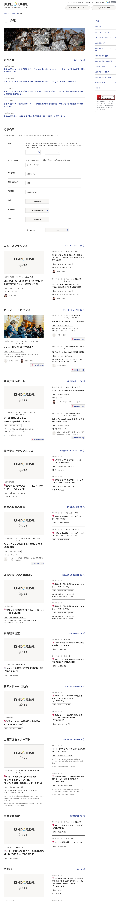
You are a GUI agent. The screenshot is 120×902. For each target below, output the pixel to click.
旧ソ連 (18, 412)
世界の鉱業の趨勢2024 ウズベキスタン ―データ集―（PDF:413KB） (68, 534)
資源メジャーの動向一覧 (73, 686)
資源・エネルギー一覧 (76, 8)
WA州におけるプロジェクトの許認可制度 (68, 390)
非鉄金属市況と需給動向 (17, 617)
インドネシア (25, 341)
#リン (36, 355)
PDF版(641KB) (37, 365)
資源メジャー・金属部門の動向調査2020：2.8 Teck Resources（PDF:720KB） (67, 698)
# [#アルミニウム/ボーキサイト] (22, 357)
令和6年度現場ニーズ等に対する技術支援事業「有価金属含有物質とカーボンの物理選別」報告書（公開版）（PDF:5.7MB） (68, 882)
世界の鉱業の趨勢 (15, 551)
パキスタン (67, 318)
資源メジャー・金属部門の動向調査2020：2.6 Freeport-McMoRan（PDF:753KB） (67, 717)
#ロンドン (74, 331)
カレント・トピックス (16, 351)
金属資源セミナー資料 (16, 787)
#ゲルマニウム (70, 359)
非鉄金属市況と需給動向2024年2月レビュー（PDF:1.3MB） (68, 607)
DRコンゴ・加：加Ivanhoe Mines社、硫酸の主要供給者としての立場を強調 (23, 282)
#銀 (11, 790)
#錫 (53, 361)
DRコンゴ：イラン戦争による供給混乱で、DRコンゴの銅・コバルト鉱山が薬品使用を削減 (68, 257)
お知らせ (98, 27)
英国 (65, 349)
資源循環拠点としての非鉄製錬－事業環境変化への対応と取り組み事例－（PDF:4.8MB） (68, 779)
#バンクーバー (62, 429)
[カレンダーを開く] (39, 152)
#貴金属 (21, 429)
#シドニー (61, 398)
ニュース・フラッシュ (16, 288)
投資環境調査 (14, 675)
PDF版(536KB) (78, 370)
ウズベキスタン (74, 513)
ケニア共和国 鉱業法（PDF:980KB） (68, 842)
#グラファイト (15, 431)
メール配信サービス (88, 3)
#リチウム (65, 294)
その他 (60, 890)
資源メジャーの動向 (16, 729)
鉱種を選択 (37, 201)
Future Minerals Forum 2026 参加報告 (68, 321)
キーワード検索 (13, 160)
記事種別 (11, 191)
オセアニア (31, 412)
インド (71, 316)
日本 (78, 316)
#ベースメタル (11, 429)
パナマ (66, 415)
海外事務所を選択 (37, 210)
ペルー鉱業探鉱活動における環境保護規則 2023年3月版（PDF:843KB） (24, 852)
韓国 (70, 413)
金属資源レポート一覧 (74, 381)
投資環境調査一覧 (75, 633)
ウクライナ (24, 412)
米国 (69, 281)
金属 (6, 288)
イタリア (81, 346)
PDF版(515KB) (78, 339)
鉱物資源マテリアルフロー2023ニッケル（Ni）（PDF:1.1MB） (23, 487)
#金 (17, 429)
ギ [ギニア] (22, 343)
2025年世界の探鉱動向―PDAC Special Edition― (17, 420)
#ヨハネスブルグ (12, 291)
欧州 (73, 346)
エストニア (71, 349)
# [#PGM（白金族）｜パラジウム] (22, 623)
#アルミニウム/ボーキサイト (61, 331)
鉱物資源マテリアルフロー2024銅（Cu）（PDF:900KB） (66, 461)
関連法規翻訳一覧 (75, 816)
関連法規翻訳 (14, 858)
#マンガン (24, 355)
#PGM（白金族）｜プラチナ (12, 623)
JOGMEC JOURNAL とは (73, 3)
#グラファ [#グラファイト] (20, 793)
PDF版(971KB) (78, 406)
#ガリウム (62, 359)
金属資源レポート (15, 426)
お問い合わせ (100, 3)
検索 (57, 230)
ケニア (72, 839)
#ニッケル (17, 355)
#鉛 (8, 620)
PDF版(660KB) (78, 438)
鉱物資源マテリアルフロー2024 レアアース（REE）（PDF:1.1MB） (67, 481)
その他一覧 (78, 869)
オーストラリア (20, 414)
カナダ (74, 415)
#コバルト (58, 267)
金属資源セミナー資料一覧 (72, 739)
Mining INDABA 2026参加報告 (19, 346)
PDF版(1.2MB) (37, 564)
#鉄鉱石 (19, 357)
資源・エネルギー (14, 182)
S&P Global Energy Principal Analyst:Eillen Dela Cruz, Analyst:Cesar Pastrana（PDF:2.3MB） (23, 779)
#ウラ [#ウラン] (22, 431)
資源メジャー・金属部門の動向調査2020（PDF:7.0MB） (22, 723)
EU (77, 346)
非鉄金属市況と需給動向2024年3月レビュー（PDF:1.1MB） (68, 585)
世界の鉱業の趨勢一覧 (74, 507)
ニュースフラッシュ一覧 (73, 246)
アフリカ (18, 277)
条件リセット (31, 230)
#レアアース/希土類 (10, 357)
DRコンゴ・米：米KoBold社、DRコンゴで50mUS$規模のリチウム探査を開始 (68, 285)
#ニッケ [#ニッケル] (74, 361)
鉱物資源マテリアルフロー (18, 493)
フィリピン (19, 773)
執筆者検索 (11, 173)
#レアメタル (14, 496)
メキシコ (23, 664)
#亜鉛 (56, 359)
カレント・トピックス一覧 (72, 310)
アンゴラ (18, 343)
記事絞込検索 (105, 8)
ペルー (23, 847)
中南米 (78, 413)
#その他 (54, 398)
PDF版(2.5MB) (37, 439)
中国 (31, 341)
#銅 (5, 291)
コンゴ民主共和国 (27, 277)
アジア (18, 341)
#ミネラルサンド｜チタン (63, 361)
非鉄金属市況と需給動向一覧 (72, 575)
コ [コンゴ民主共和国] (78, 318)
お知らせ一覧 (77, 60)
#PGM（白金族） (32, 620)
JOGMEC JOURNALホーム (11, 13)
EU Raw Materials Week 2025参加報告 (68, 352)
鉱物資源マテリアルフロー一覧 (71, 451)
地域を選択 (37, 219)
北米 (65, 281)
